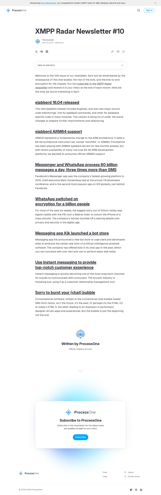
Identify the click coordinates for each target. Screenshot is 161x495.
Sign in (149, 10)
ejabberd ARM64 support (58, 131)
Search (129, 472)
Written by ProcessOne (80, 344)
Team (104, 472)
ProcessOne (48, 40)
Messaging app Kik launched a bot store (72, 233)
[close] (155, 3)
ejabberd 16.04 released (57, 102)
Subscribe (80, 437)
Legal (104, 476)
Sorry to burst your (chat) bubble (65, 292)
